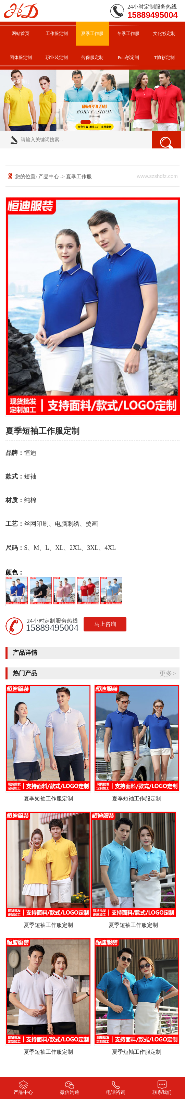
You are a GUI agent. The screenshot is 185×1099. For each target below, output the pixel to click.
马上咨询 (105, 624)
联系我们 (20, 81)
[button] (86, 122)
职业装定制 (57, 57)
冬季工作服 (128, 33)
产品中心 (48, 176)
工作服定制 (57, 33)
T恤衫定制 (164, 57)
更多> (167, 673)
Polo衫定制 (128, 57)
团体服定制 (21, 57)
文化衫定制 (164, 33)
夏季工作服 (92, 33)
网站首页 (20, 33)
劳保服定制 (92, 57)
